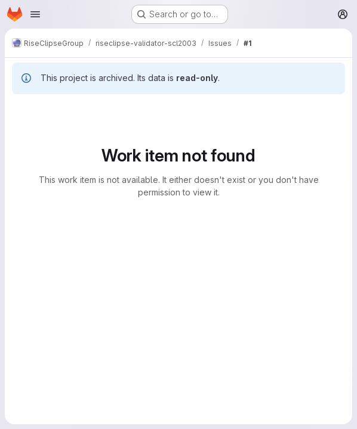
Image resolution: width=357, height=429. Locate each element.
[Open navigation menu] (35, 14)
